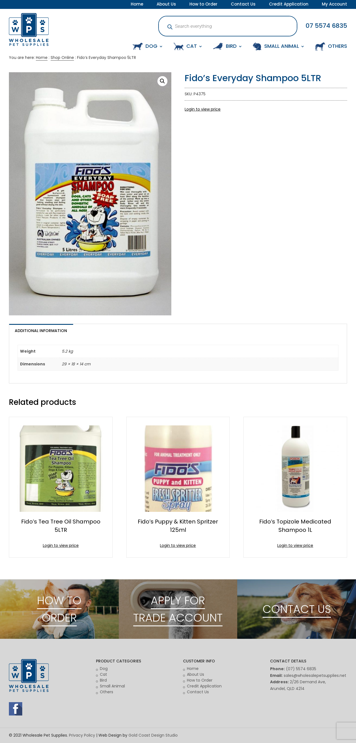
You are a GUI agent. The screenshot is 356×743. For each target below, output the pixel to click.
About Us (166, 5)
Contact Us (243, 5)
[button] (162, 81)
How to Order (203, 5)
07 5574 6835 (326, 25)
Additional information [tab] (41, 330)
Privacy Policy (82, 735)
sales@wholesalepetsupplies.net (315, 675)
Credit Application (288, 5)
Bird (103, 680)
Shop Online (62, 57)
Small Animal (112, 686)
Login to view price (203, 109)
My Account (334, 5)
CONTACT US (297, 609)
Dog (104, 668)
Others (106, 692)
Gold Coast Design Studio (153, 735)
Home (137, 5)
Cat (103, 674)
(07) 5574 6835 (301, 669)
